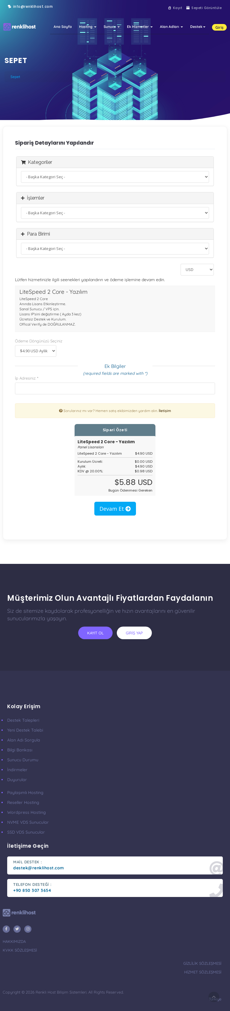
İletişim (165, 410)
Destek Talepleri (23, 720)
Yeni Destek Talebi (25, 730)
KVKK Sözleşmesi (20, 950)
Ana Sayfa (63, 11)
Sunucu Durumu (22, 760)
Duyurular (17, 779)
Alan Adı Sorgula (23, 740)
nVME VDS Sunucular (28, 822)
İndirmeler (17, 769)
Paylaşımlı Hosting (25, 792)
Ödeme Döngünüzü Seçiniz (38, 341)
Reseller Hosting (23, 802)
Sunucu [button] (112, 11)
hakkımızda (14, 941)
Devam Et (115, 508)
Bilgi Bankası (19, 750)
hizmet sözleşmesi (202, 972)
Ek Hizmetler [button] (140, 11)
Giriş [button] (219, 12)
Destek (197, 11)
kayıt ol (95, 632)
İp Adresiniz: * (26, 378)
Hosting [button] (87, 11)
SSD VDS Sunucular (26, 832)
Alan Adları (171, 11)
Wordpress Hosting (26, 812)
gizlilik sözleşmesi (202, 963)
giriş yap (134, 632)
